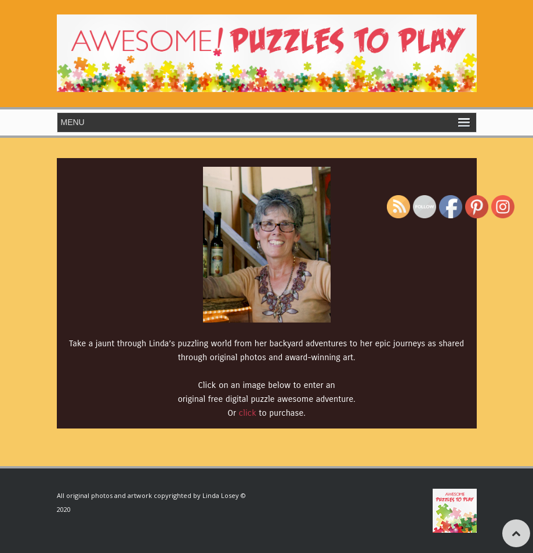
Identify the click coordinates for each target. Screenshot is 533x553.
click (247, 413)
